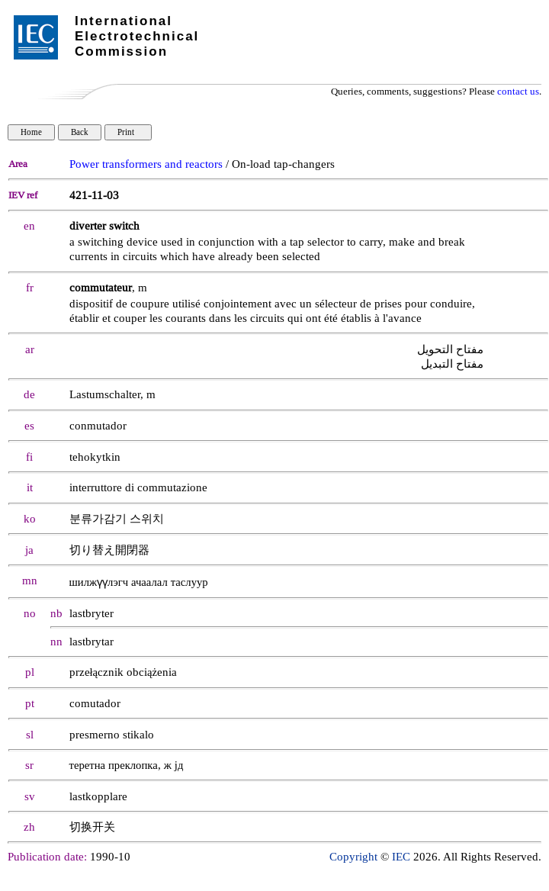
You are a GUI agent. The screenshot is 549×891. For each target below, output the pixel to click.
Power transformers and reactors (146, 164)
